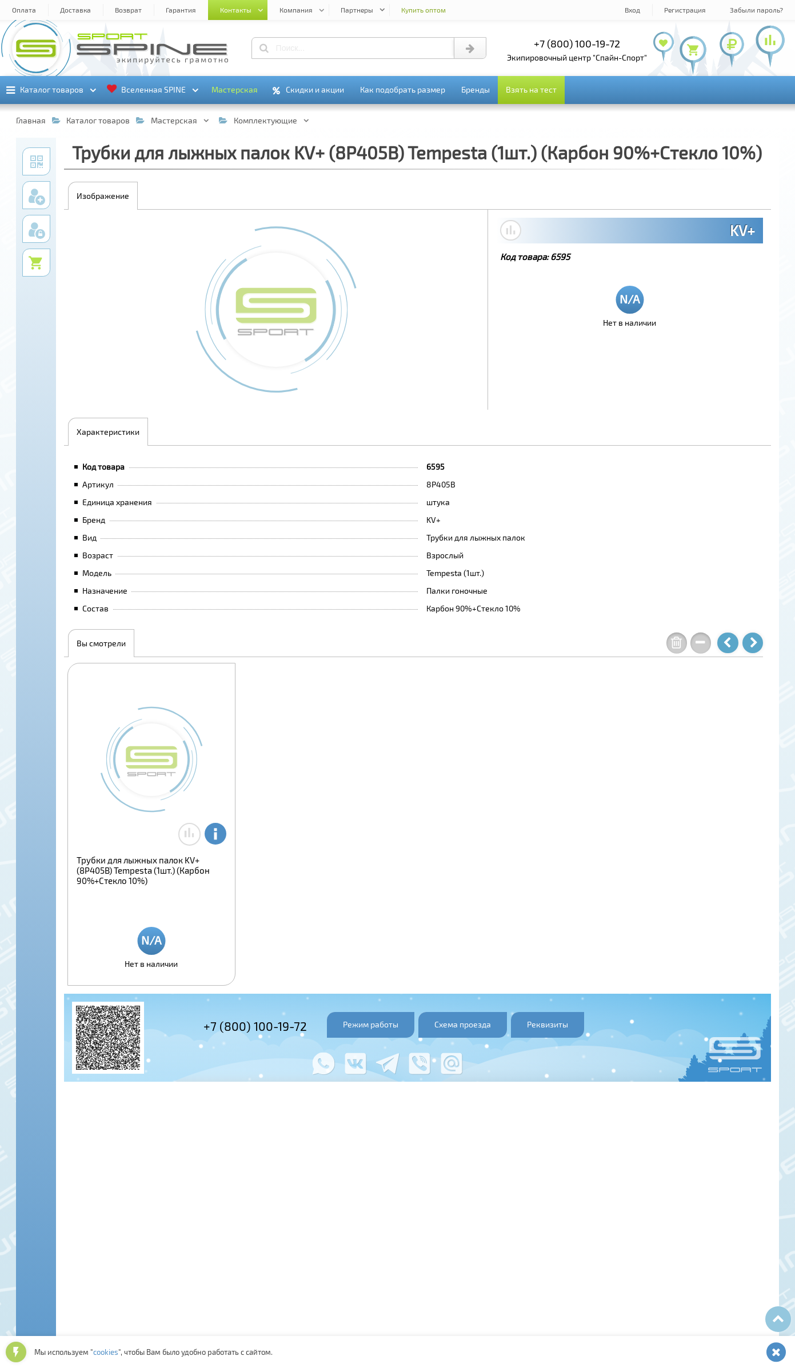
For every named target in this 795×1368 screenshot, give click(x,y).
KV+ (742, 230)
